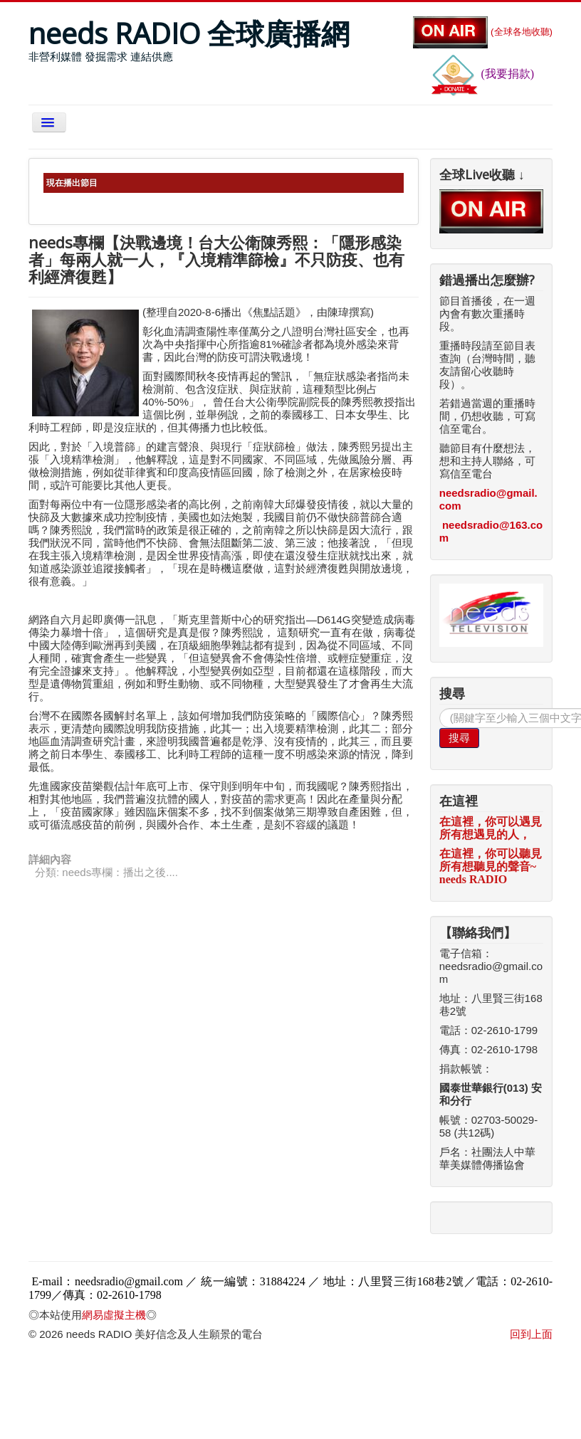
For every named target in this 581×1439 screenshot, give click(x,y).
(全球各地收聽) (483, 31)
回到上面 (531, 1334)
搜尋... (439, 708)
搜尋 (459, 738)
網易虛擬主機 (114, 1315)
